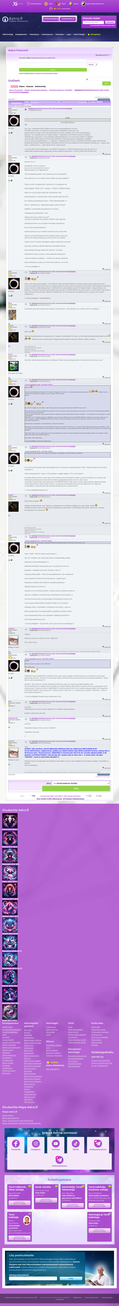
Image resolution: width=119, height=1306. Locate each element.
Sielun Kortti (73, 1032)
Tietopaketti (29, 1092)
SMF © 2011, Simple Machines (69, 796)
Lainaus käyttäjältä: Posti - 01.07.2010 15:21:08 (38, 541)
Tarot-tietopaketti (75, 1029)
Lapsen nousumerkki (11, 1042)
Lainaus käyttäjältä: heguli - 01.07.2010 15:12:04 (38, 384)
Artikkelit (6, 1065)
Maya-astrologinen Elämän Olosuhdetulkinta (21, 1123)
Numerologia (36, 4)
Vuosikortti (72, 1037)
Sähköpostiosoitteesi (19, 1275)
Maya (51, 4)
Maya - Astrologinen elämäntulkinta (17, 1121)
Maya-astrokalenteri (10, 1118)
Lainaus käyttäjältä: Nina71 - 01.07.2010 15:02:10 (38, 451)
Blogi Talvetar (30, 1074)
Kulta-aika (62, 8)
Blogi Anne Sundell (32, 1066)
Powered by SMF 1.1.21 (49, 796)
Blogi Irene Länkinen (33, 1076)
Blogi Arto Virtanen (32, 1079)
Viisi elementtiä (74, 1064)
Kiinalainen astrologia (95, 4)
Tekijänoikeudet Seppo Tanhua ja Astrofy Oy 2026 (21, 1297)
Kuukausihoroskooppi (11, 1029)
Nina (10, 303)
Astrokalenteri (51, 19)
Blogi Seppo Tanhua (33, 1040)
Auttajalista (7, 1068)
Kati (9, 701)
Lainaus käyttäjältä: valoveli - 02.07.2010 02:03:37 (39, 659)
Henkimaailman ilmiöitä (60, 90)
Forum (27, 1089)
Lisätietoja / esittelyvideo (19, 1203)
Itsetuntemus (47, 34)
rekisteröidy (51, 58)
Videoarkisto (96, 1042)
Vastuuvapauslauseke (91, 1297)
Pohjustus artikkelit (99, 1037)
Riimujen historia (53, 1053)
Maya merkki (7, 1063)
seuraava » (106, 97)
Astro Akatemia (52, 1069)
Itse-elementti (74, 1066)
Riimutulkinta (52, 1050)
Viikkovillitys (7, 1027)
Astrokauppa (68, 19)
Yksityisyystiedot (107, 1297)
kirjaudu (41, 58)
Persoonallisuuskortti (77, 1035)
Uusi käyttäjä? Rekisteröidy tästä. (102, 25)
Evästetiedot (60, 1299)
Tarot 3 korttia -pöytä (77, 1042)
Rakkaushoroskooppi (11, 1047)
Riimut (76, 4)
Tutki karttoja (7, 34)
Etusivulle (6, 1073)
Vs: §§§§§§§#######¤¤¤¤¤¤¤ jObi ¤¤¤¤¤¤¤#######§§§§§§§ (52, 156)
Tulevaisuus (34, 34)
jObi (10, 108)
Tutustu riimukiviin (54, 1055)
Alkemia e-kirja (8, 1071)
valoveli (11, 628)
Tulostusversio (104, 99)
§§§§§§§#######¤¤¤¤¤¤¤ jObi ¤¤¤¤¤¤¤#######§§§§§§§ (50, 108)
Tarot (64, 4)
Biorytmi (28, 1030)
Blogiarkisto (96, 1040)
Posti (10, 354)
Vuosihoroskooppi (75, 1058)
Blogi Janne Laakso (32, 1061)
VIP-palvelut (93, 34)
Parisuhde (60, 34)
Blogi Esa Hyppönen (33, 1063)
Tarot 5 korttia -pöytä (77, 1040)
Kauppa (94, 1045)
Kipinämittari (7, 1050)
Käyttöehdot (77, 1297)
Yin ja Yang (72, 1061)
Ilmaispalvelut (21, 34)
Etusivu (20, 4)
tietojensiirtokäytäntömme (34, 1270)
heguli (10, 325)
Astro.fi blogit (79, 34)
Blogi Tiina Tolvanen (32, 1081)
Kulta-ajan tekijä (98, 1029)
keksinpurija (13, 718)
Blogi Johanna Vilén (32, 1043)
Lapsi (69, 34)
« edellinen (98, 97)
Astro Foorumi (18, 50)
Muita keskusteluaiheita (36, 90)
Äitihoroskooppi (9, 1045)
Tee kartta (28, 1099)
